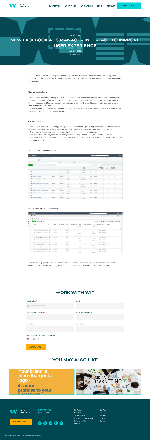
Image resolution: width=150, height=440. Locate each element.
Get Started (35, 347)
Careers (103, 413)
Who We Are (87, 6)
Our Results (55, 6)
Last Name (80, 324)
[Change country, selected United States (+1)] (29, 339)
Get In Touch (127, 6)
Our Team (103, 410)
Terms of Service (16, 435)
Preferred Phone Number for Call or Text (41, 335)
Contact (111, 6)
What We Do (71, 6)
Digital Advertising (80, 421)
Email (79, 301)
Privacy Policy (7, 435)
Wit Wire (103, 416)
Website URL (31, 301)
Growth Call (19, 422)
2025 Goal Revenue (84, 312)
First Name (30, 324)
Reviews (103, 418)
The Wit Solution (79, 416)
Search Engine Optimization (83, 418)
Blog (99, 6)
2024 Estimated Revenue (35, 312)
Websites (77, 424)
